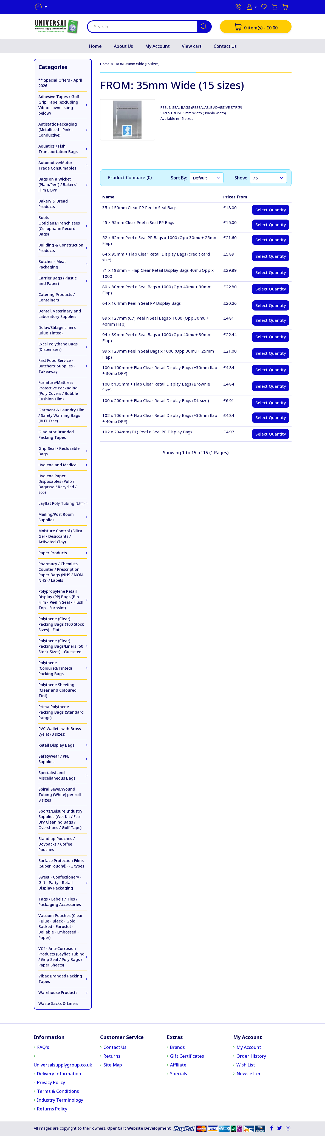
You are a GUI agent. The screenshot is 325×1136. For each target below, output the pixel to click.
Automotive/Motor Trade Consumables (57, 165)
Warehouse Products (57, 992)
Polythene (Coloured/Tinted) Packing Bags (55, 668)
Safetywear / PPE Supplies (53, 758)
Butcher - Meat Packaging (52, 264)
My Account (157, 46)
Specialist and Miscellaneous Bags (56, 775)
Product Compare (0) (130, 177)
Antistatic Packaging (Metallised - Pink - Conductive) (57, 129)
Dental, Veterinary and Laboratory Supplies (59, 313)
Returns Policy (52, 1109)
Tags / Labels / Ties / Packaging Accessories (59, 901)
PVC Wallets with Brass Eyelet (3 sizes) (59, 731)
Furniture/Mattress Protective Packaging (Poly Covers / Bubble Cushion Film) (58, 390)
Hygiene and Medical (58, 464)
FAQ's (43, 1047)
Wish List (245, 1065)
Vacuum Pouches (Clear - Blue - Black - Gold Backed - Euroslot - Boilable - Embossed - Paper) (60, 926)
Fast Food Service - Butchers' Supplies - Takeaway (56, 366)
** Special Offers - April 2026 (60, 82)
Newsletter (248, 1074)
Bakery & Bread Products (53, 203)
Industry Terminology (60, 1100)
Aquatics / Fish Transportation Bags (58, 148)
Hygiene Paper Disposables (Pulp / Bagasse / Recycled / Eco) (57, 484)
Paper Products (52, 552)
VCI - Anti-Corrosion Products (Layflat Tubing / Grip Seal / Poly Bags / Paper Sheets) (61, 957)
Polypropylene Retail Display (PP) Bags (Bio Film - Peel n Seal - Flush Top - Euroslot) (60, 599)
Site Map (112, 1065)
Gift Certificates (187, 1056)
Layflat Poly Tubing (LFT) (61, 503)
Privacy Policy (51, 1082)
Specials (178, 1074)
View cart (192, 46)
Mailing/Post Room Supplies (56, 517)
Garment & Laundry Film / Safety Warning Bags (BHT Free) (61, 415)
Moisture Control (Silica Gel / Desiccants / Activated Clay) (60, 536)
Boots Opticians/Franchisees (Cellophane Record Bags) (59, 226)
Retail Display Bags (56, 745)
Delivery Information (59, 1074)
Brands (177, 1047)
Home (95, 46)
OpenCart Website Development (139, 1128)
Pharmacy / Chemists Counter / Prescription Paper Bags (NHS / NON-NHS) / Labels (61, 572)
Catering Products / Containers (56, 297)
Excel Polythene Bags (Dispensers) (58, 346)
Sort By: (179, 178)
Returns (111, 1056)
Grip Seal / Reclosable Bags (59, 451)
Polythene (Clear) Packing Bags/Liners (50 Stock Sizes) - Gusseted (60, 646)
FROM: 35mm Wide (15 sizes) (137, 64)
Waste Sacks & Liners (58, 1003)
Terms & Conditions (58, 1091)
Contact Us (225, 46)
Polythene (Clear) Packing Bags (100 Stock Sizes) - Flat (61, 624)
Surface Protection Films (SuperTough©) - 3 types (61, 863)
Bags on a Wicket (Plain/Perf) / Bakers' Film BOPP (57, 184)
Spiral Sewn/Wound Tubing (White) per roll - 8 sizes (60, 794)
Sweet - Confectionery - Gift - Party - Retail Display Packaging (59, 882)
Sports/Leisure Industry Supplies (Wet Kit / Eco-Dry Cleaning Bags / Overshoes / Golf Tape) (60, 819)
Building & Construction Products (60, 247)
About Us (123, 46)
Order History (251, 1056)
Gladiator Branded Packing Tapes (56, 434)
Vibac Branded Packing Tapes (60, 978)
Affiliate (178, 1065)
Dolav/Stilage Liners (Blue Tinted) (57, 330)
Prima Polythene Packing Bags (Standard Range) (61, 712)
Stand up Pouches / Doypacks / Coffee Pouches (56, 844)
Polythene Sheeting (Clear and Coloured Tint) (57, 690)
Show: (240, 178)
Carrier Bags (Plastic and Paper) (57, 280)
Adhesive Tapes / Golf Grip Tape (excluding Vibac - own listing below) (58, 105)
